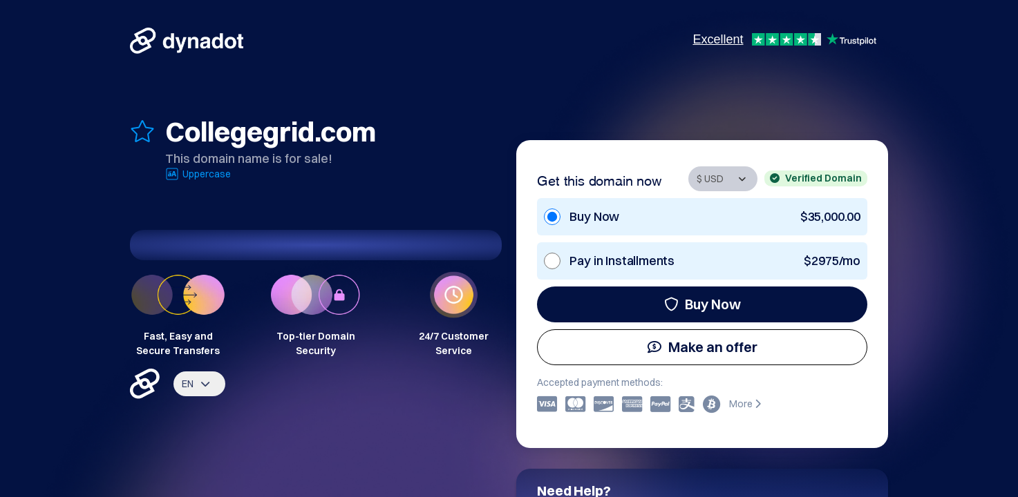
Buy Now (702, 304)
